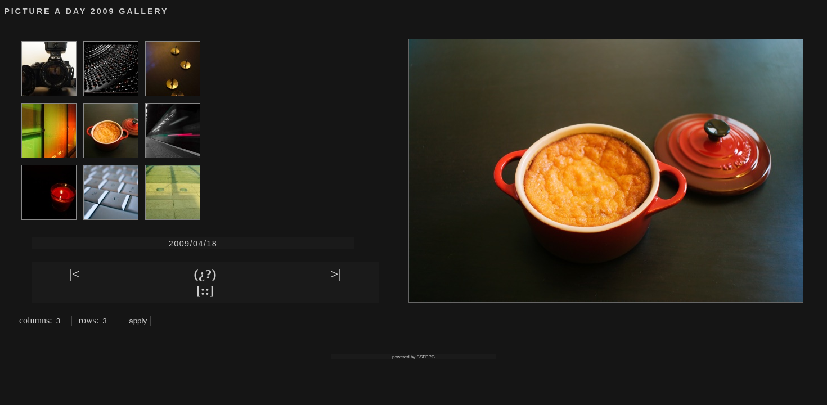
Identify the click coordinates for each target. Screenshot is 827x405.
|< (74, 274)
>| (336, 274)
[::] (205, 290)
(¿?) (205, 274)
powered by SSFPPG (413, 356)
